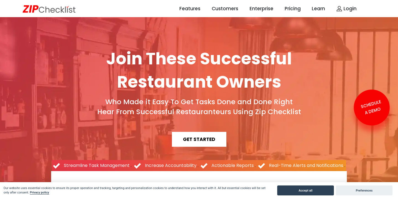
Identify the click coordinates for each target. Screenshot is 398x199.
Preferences (364, 190)
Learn (318, 8)
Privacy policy (39, 192)
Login (346, 8)
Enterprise (261, 8)
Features (189, 8)
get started (199, 139)
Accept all (306, 190)
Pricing (293, 8)
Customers (225, 8)
